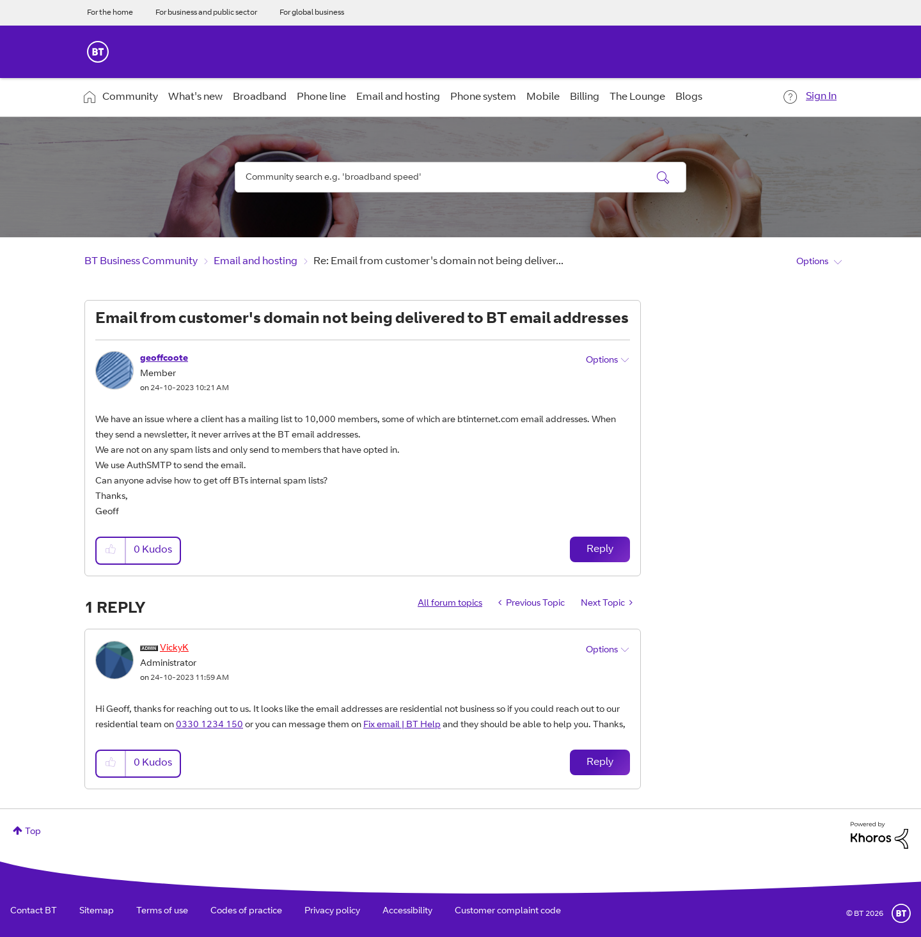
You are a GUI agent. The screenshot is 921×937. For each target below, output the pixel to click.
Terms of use (162, 911)
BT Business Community (141, 261)
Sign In (821, 96)
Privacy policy (332, 911)
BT (901, 913)
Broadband (260, 97)
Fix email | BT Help (402, 725)
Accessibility (407, 911)
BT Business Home (98, 52)
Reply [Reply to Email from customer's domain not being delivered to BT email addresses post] (599, 549)
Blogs (688, 97)
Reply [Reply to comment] (599, 762)
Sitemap (96, 911)
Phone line (321, 97)
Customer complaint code (508, 911)
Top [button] (33, 832)
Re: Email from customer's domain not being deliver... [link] (438, 261)
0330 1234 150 (209, 725)
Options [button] (812, 262)
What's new (195, 97)
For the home (110, 13)
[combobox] (460, 177)
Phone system (483, 97)
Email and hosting (398, 97)
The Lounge (637, 97)
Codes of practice (246, 911)
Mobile (543, 97)
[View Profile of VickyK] (174, 648)
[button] (111, 550)
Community (130, 97)
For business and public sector (206, 13)
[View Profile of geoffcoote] (164, 358)
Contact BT (33, 911)
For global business (311, 13)
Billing (584, 97)
